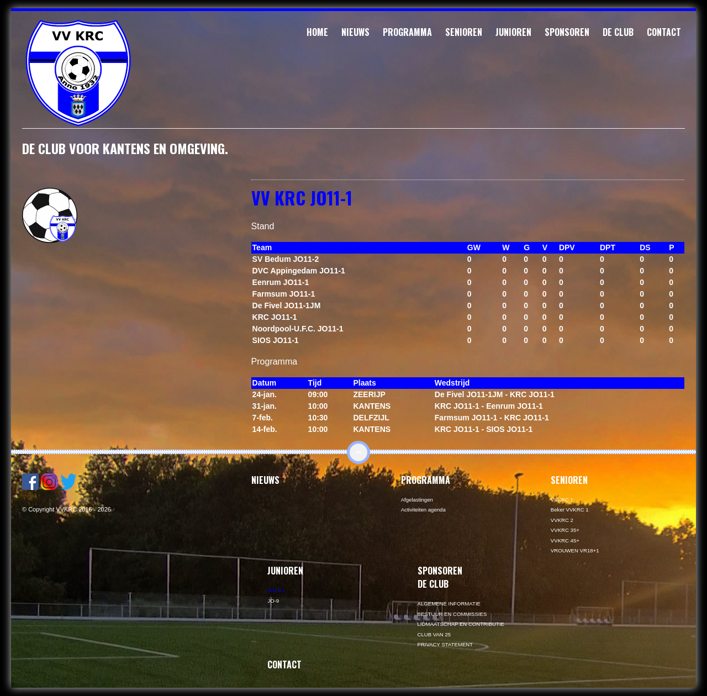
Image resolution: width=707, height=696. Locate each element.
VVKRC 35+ (565, 530)
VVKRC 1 (562, 500)
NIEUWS (355, 32)
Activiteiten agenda (423, 510)
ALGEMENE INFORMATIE (449, 603)
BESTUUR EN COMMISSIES (452, 614)
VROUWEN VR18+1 (575, 550)
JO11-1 (275, 590)
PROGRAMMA (407, 32)
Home (317, 32)
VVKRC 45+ (565, 540)
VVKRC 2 (562, 520)
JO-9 (273, 601)
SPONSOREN (567, 32)
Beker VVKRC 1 (570, 510)
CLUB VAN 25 (434, 634)
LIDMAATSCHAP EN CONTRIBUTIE (461, 624)
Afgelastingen (417, 500)
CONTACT (664, 32)
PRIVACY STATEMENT (445, 644)
